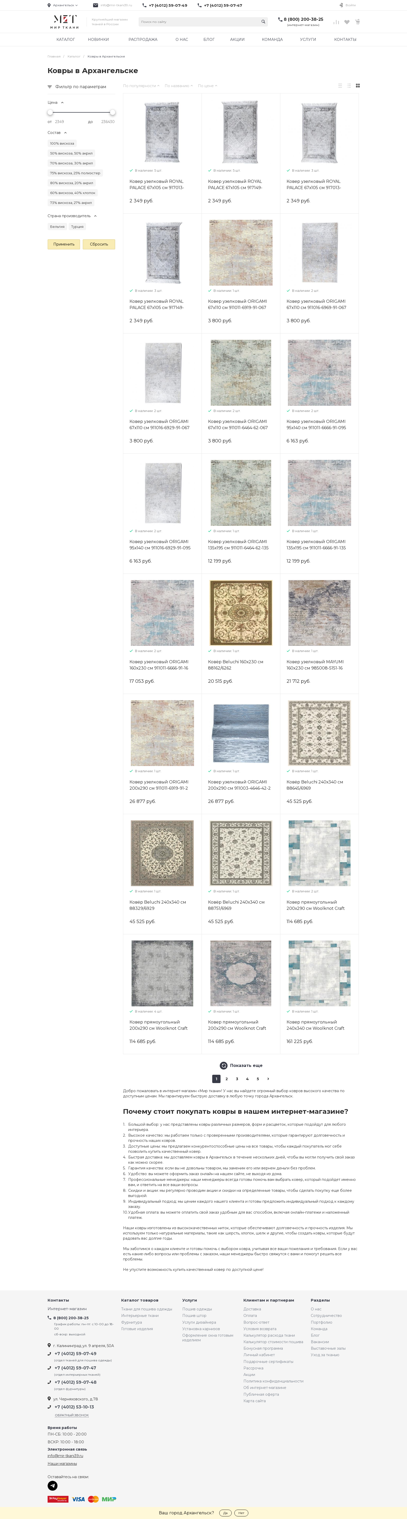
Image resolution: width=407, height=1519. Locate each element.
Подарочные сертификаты (268, 1361)
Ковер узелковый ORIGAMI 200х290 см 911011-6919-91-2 (159, 785)
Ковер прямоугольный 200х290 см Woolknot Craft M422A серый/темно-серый (160, 1028)
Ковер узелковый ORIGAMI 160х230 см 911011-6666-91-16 (159, 665)
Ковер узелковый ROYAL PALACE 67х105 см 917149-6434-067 (235, 187)
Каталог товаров (139, 1300)
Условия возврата (259, 1329)
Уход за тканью (325, 1355)
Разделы (320, 1300)
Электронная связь (67, 1449)
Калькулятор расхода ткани (269, 1335)
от (50, 122)
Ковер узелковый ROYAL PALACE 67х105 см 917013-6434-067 (157, 187)
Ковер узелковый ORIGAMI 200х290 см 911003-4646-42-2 (239, 785)
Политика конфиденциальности (273, 1381)
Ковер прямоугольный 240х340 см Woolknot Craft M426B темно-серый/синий (317, 1028)
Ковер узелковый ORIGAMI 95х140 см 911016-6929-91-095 (160, 544)
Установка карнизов (201, 1329)
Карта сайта (254, 1401)
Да (225, 1513)
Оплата (250, 1315)
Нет (241, 1513)
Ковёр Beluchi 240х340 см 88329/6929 (158, 905)
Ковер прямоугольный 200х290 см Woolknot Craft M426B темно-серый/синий (317, 908)
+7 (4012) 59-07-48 (75, 1382)
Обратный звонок (72, 1415)
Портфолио (321, 1322)
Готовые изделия (137, 1329)
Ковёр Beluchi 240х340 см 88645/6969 (315, 785)
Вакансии (320, 1342)
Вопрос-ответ (256, 1322)
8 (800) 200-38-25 (303, 19)
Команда (319, 1329)
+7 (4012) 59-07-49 (168, 5)
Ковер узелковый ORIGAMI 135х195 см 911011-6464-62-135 (238, 544)
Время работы (62, 1428)
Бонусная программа (263, 1348)
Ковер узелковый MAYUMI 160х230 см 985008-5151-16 (315, 665)
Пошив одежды (197, 1309)
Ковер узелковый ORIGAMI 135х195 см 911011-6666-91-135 (316, 544)
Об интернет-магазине (264, 1387)
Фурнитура (131, 1322)
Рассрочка (253, 1368)
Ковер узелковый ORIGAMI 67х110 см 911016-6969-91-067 (316, 304)
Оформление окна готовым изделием (207, 1337)
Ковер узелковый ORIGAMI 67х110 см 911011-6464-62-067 (238, 424)
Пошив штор (194, 1315)
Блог (315, 1335)
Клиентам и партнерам (268, 1300)
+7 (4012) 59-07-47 (223, 5)
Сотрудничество (326, 1315)
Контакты (58, 1300)
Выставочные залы (328, 1348)
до (90, 122)
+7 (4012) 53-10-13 (74, 1407)
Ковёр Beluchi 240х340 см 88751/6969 (236, 905)
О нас (316, 1309)
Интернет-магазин (67, 1309)
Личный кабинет (259, 1355)
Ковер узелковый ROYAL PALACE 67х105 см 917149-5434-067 (157, 307)
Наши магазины (62, 1463)
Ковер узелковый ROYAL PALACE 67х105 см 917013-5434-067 (314, 187)
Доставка (252, 1309)
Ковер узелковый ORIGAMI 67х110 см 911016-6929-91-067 (160, 424)
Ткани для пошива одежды (146, 1309)
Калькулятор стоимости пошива (273, 1342)
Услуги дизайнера (199, 1322)
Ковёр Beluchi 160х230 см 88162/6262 (235, 665)
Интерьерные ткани (140, 1315)
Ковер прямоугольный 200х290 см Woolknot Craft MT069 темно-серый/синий (238, 1028)
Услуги (189, 1300)
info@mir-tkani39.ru (116, 5)
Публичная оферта (261, 1394)
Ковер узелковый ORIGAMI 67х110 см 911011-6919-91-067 (237, 304)
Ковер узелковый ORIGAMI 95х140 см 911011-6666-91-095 (316, 424)
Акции (249, 1374)
